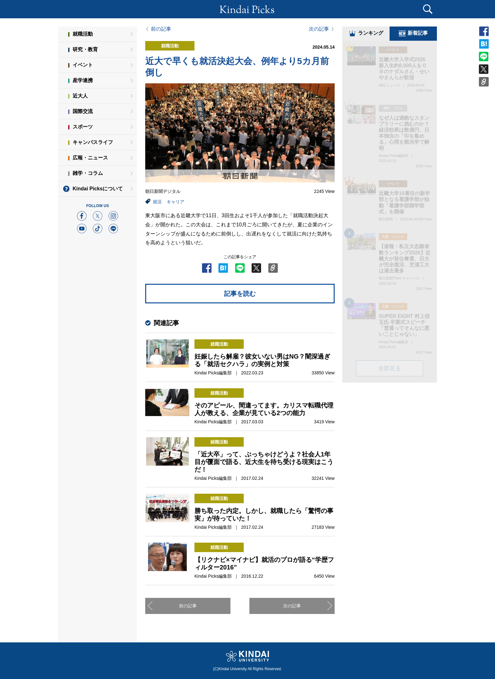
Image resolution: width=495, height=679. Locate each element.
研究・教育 (85, 49)
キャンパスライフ (93, 142)
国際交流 (83, 111)
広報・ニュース (90, 157)
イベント (83, 65)
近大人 (80, 95)
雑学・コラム (88, 173)
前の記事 (161, 29)
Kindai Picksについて (98, 188)
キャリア (175, 201)
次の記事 (319, 29)
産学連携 (83, 80)
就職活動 (83, 34)
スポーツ (83, 126)
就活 (157, 201)
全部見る (389, 369)
